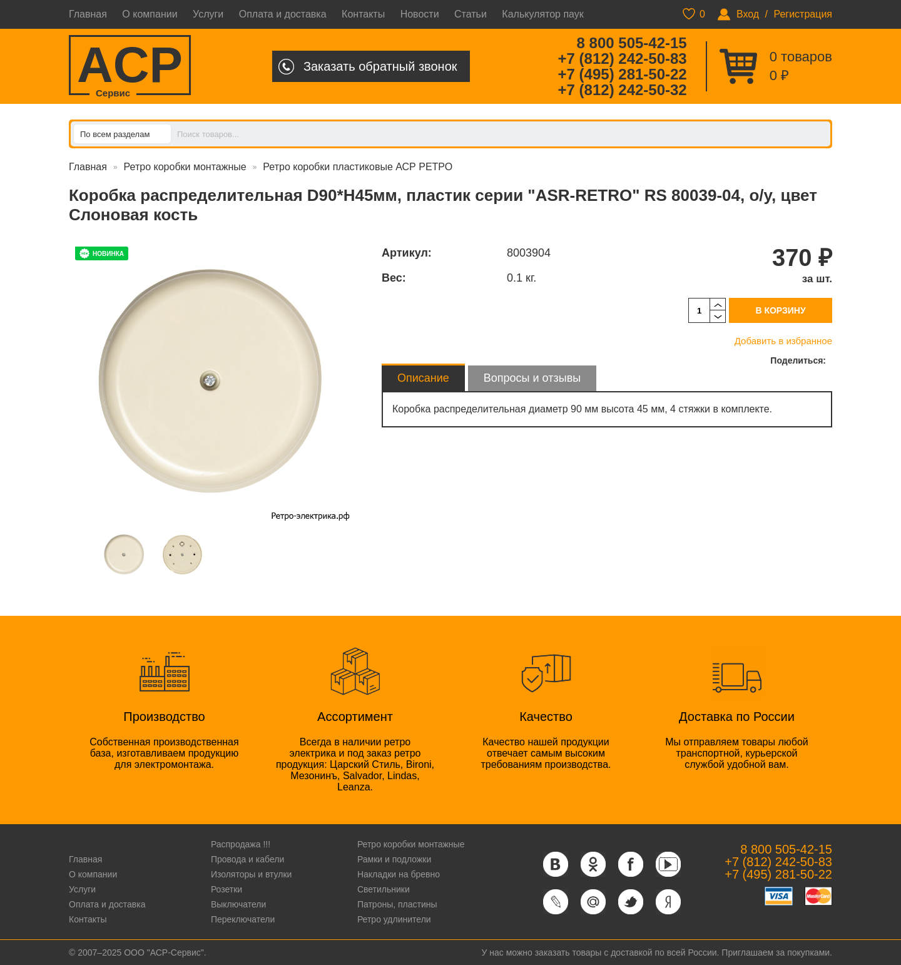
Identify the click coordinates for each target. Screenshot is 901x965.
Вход (747, 14)
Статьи (470, 14)
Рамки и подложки (394, 859)
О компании (149, 14)
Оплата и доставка (283, 14)
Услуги (208, 14)
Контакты (363, 14)
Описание (423, 378)
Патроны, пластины (397, 904)
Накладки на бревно (398, 874)
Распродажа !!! (240, 844)
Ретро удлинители (394, 919)
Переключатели (243, 919)
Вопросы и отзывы (532, 378)
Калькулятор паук (543, 14)
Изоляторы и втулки (251, 874)
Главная (88, 14)
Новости (419, 14)
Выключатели (238, 904)
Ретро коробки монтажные (185, 166)
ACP (130, 66)
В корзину (780, 310)
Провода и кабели (247, 859)
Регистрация (802, 14)
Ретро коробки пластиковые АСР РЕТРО (357, 166)
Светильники (383, 889)
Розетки (226, 889)
